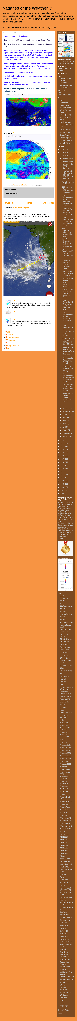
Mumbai (63, 794)
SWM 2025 (64, 936)
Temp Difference (66, 959)
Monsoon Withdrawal (64, 782)
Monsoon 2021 (65, 756)
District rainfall (65, 650)
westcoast (63, 998)
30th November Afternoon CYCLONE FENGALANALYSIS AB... (68, 175)
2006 (63, 493)
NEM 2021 (64, 848)
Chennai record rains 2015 (65, 631)
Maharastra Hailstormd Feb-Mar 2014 (66, 727)
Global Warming (66, 671)
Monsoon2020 (65, 786)
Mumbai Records (66, 802)
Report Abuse (64, 1010)
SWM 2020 (64, 931)
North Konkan (65, 859)
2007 (63, 490)
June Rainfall (64, 702)
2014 (63, 468)
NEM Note (64, 851)
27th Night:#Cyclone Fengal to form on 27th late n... (67, 221)
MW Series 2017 (66, 826)
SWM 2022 (64, 934)
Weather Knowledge (64, 989)
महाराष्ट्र (62, 1003)
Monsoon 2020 (65, 753)
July (64, 418)
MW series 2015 (66, 821)
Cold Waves (64, 642)
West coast (64, 995)
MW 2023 (63, 812)
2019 (63, 453)
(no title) (14, 301)
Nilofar (62, 856)
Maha (62, 720)
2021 (63, 446)
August (65, 414)
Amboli (62, 609)
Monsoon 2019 (65, 750)
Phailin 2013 (64, 867)
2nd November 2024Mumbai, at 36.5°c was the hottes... (67, 387)
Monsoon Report (66, 769)
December (66, 158)
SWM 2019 (64, 928)
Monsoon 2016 (65, 748)
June (64, 421)
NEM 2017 (64, 842)
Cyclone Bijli (64, 644)
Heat (62, 673)
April (64, 427)
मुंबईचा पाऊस (64, 1006)
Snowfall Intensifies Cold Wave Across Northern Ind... (67, 243)
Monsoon (63, 742)
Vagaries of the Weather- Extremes (65, 81)
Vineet (9, 348)
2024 (63, 156)
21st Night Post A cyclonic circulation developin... (66, 264)
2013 (63, 471)
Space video (64, 915)
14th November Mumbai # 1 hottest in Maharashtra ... (68, 317)
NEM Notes (64, 853)
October (66, 408)
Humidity (63, 682)
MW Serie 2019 (65, 815)
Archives (63, 617)
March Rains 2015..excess (65, 736)
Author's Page (65, 132)
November (66, 161)
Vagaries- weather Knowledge (66, 86)
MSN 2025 (64, 791)
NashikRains (64, 834)
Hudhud (63, 679)
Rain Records (65, 882)
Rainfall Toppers (66, 897)
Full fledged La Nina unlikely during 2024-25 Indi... (67, 361)
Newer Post (9, 203)
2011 (63, 478)
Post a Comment (12, 193)
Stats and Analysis (66, 140)
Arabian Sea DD (66, 614)
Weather (63, 985)
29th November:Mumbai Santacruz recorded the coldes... (67, 200)
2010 (63, 481)
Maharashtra (64, 723)
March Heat (64, 732)
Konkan (63, 707)
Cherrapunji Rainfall (64, 635)
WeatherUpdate (65, 992)
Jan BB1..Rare (65, 696)
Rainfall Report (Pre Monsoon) (65, 889)
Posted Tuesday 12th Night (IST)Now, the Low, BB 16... (68, 341)
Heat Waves (64, 676)
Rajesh (9, 343)
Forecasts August (66, 665)
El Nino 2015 (64, 655)
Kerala (62, 705)
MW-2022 (63, 831)
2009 (63, 484)
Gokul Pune (11, 335)
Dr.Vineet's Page (66, 122)
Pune (62, 877)
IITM (61, 684)
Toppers (63, 969)
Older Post (48, 203)
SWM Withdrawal (66, 942)
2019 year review (66, 606)
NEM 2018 (64, 845)
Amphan (63, 611)
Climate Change (66, 639)
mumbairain (64, 804)
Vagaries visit (65, 982)
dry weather (64, 652)
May (64, 424)
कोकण (62, 1000)
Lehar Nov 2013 (66, 713)
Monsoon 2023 (65, 761)
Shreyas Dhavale (13, 346)
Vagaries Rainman (66, 979)
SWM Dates (64, 939)
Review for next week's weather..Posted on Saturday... (68, 351)
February (66, 433)
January (66, 436)
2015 (63, 465)
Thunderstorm (65, 967)
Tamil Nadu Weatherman (64, 956)
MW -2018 (64, 810)
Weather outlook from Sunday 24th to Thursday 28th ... (68, 254)
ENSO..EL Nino (65, 658)
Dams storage (65, 647)
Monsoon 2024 (65, 764)
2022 (63, 443)
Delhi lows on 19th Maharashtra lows (67, 273)
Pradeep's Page (66, 115)
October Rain (65, 861)
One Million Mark (66, 864)
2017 (63, 459)
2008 (63, 487)
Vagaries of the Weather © (27, 8)
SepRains (63, 912)
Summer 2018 (65, 920)
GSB (8, 332)
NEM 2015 (64, 837)
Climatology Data (66, 138)
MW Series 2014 (66, 818)
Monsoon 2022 (65, 759)
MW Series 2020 (66, 829)
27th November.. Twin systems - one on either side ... (67, 232)
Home (29, 203)
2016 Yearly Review (64, 599)
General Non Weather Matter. (66, 106)
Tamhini (63, 949)
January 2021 (65, 699)
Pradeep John (12, 340)
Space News (64, 135)
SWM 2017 (64, 923)
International (64, 103)
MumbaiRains (65, 807)
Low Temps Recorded (64, 716)
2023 (63, 440)
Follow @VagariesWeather (65, 94)
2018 (63, 456)
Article (62, 620)
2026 (63, 149)
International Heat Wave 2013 (66, 688)
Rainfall (63, 885)
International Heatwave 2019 (65, 693)
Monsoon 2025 (65, 767)
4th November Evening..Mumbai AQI (67, 369)
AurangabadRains (66, 622)
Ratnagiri (63, 900)
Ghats (62, 668)
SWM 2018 (64, 925)
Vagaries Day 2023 (67, 977)
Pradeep (63, 874)
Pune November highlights (68, 183)
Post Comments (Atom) (21, 208)
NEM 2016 (64, 840)
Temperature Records (64, 963)
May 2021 (63, 739)
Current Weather (66, 129)
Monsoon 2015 (65, 745)
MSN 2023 (64, 789)
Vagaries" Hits (65, 143)
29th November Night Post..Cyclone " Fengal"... (67, 190)
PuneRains (64, 880)
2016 (63, 462)
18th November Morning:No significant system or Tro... (67, 293)
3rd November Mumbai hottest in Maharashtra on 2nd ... (68, 377)
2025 (63, 152)
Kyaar (62, 710)
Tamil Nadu (64, 952)
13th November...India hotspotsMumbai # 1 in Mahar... (68, 330)
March (65, 430)
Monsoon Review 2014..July (66, 778)
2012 (63, 475)
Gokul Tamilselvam (13, 337)
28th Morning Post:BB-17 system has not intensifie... (68, 211)
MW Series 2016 (66, 823)
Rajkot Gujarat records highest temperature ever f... (67, 397)
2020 (63, 450)
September (67, 411)
